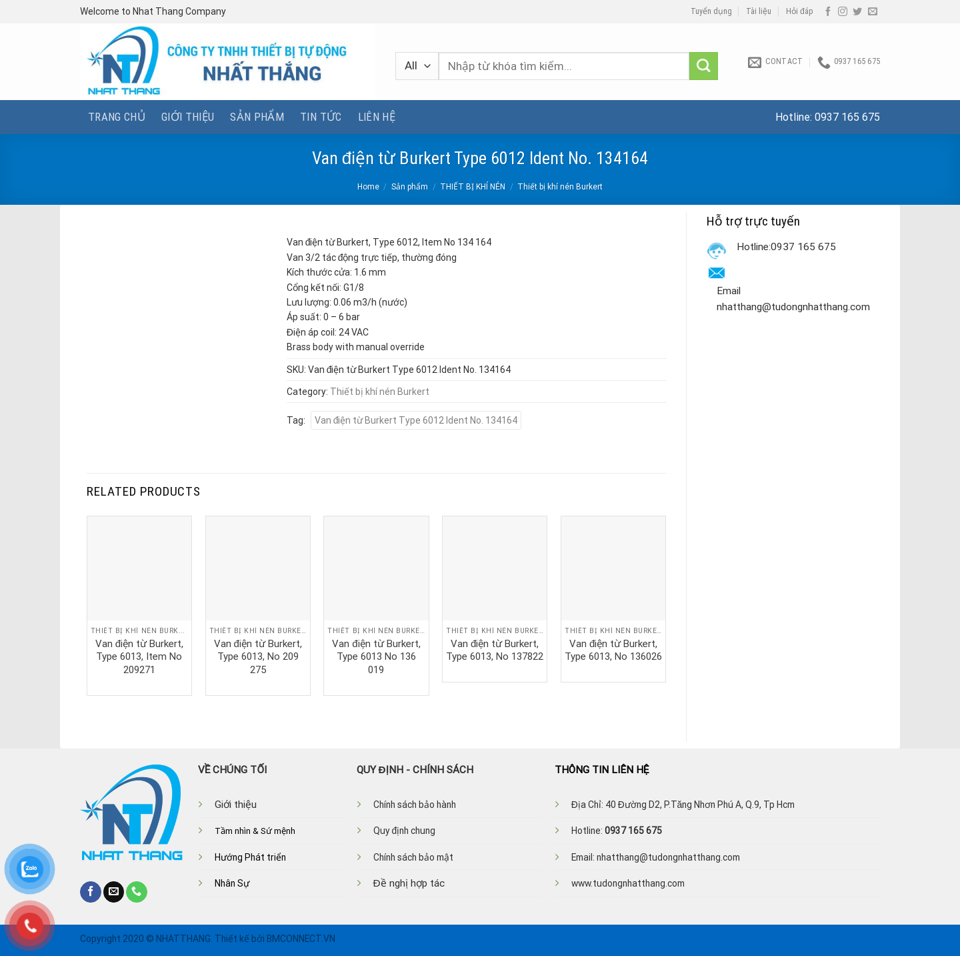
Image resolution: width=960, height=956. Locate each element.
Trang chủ (116, 116)
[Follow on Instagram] (842, 12)
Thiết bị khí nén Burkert (560, 186)
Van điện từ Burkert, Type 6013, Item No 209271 (139, 657)
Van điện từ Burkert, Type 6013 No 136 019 (376, 657)
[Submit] (703, 66)
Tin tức (320, 116)
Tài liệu (758, 11)
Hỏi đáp (799, 11)
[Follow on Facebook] (828, 12)
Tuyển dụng (711, 11)
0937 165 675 (847, 117)
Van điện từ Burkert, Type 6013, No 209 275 (258, 657)
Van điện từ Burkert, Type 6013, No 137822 (494, 650)
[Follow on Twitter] (857, 12)
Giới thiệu (187, 116)
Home (368, 186)
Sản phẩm (257, 116)
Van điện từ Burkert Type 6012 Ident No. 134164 (416, 420)
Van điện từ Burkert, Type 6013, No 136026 (613, 650)
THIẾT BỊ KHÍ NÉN (472, 186)
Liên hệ (376, 116)
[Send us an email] (872, 12)
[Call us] (136, 892)
